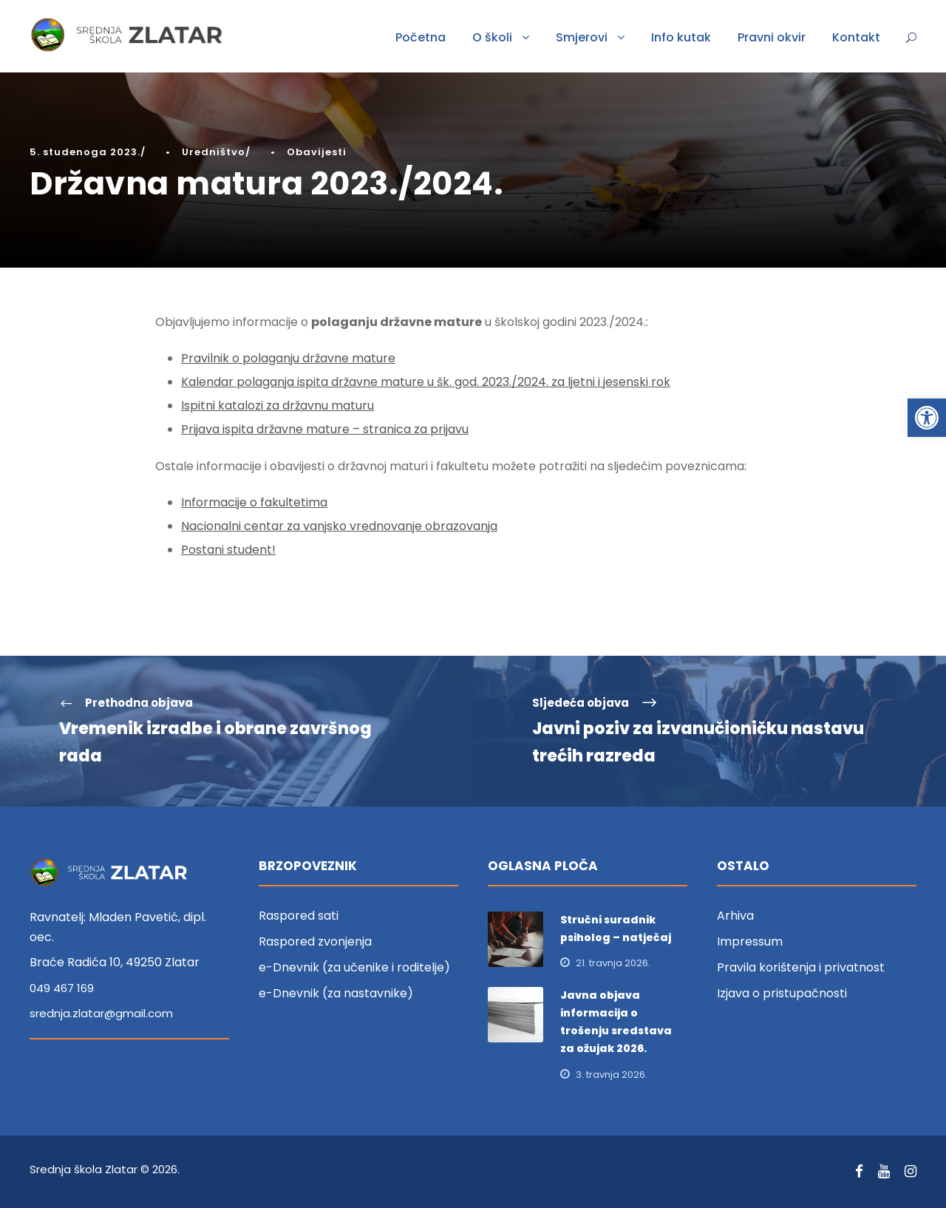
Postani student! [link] (228, 549)
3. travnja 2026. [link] (611, 1075)
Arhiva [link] (735, 915)
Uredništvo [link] (213, 152)
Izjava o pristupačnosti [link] (782, 993)
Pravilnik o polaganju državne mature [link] (288, 358)
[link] (927, 417)
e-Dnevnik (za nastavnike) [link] (336, 993)
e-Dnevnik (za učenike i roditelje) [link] (354, 967)
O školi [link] (492, 37)
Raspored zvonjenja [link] (315, 941)
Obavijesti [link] (317, 152)
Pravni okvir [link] (772, 37)
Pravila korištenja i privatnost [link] (801, 967)
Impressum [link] (750, 941)
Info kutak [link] (681, 37)
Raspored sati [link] (298, 915)
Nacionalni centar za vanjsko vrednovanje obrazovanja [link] (339, 526)
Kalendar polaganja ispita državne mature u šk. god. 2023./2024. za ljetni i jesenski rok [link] (425, 381)
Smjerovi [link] (582, 37)
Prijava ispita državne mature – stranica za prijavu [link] (325, 429)
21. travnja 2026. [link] (613, 963)
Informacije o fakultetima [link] (254, 502)
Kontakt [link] (856, 37)
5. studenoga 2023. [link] (85, 152)
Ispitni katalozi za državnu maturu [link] (277, 405)
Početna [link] (420, 37)
